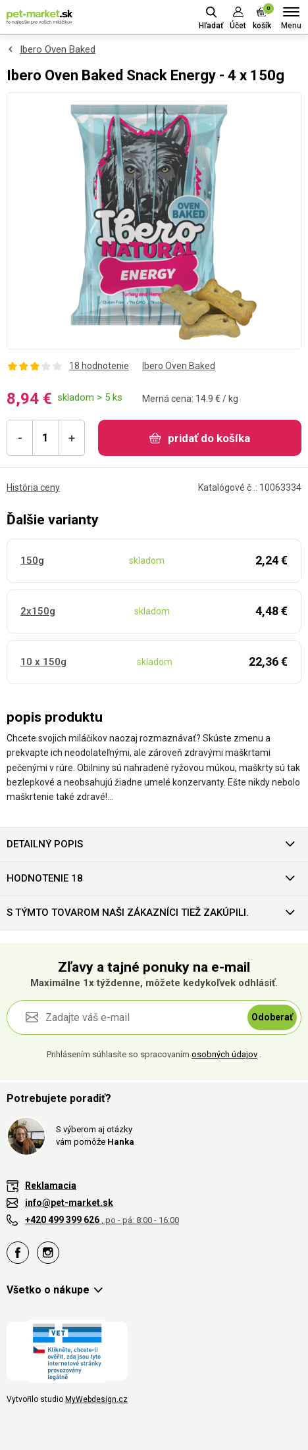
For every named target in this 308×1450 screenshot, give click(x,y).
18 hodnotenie (99, 366)
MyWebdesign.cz (96, 1399)
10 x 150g (43, 662)
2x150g (37, 611)
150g (32, 560)
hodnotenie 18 (45, 878)
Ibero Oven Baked (57, 49)
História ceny (33, 487)
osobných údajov (224, 1054)
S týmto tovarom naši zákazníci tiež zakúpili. (128, 912)
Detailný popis (45, 844)
